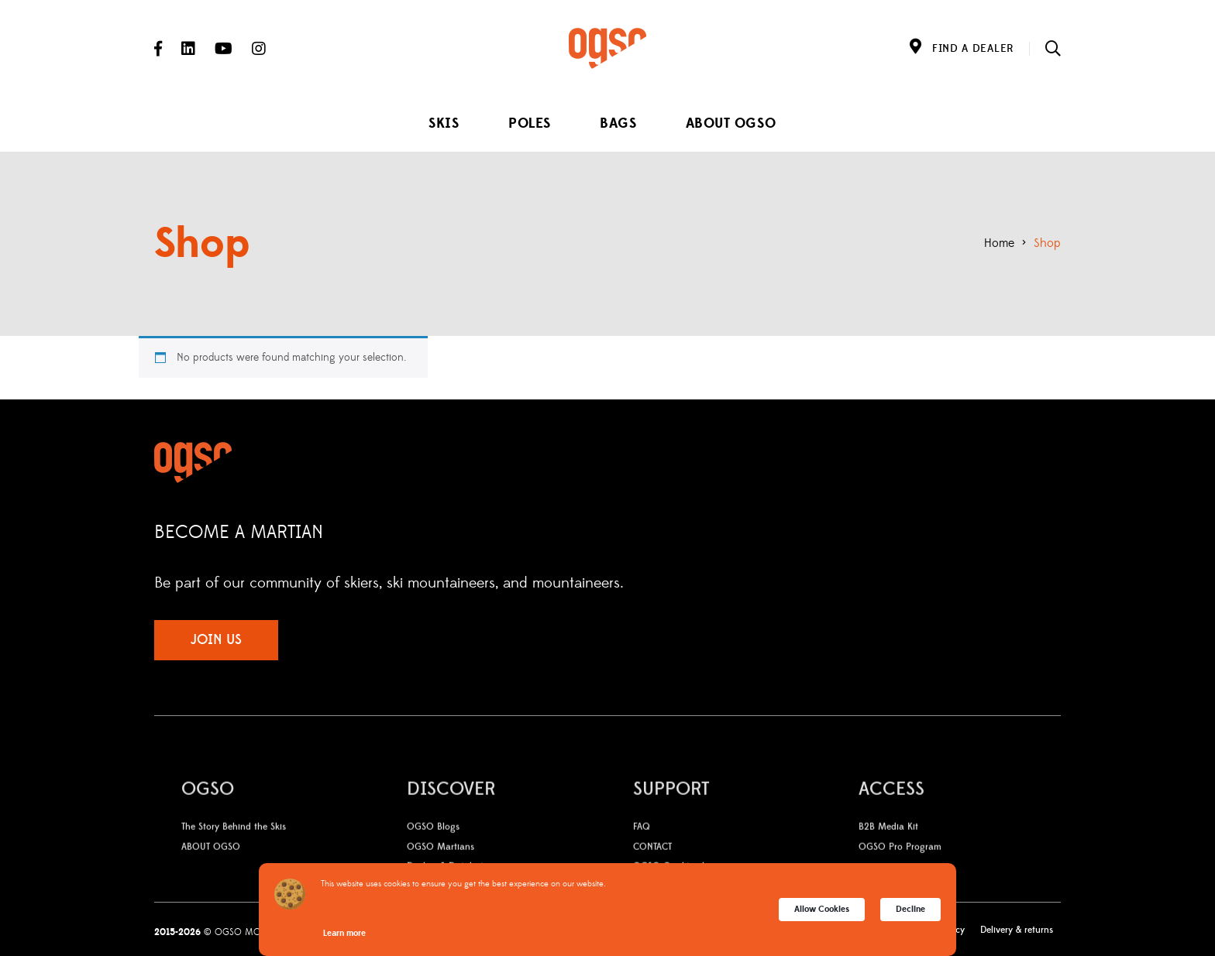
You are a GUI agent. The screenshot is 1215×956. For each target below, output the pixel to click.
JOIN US (216, 640)
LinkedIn (188, 49)
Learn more (344, 933)
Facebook (158, 49)
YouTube (223, 49)
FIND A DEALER (973, 49)
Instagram (259, 49)
